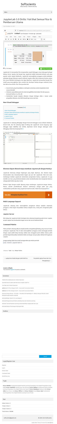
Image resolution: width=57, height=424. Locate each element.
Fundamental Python (43, 387)
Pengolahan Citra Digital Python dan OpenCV (18, 389)
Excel (23, 391)
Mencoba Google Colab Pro (22, 282)
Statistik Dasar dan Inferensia (22, 387)
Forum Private (29, 392)
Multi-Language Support (10, 114)
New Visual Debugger (10, 110)
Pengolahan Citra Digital (36, 385)
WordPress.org (6, 376)
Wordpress (50, 422)
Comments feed (6, 373)
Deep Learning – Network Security (28, 6)
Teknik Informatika (6, 279)
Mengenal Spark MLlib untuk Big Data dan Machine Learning (20, 300)
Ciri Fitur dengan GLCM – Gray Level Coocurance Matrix (20, 288)
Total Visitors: (5, 411)
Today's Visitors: (6, 408)
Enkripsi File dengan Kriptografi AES (15, 306)
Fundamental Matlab (16, 385)
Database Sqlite (43, 389)
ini (22, 129)
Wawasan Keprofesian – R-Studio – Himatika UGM (14, 293)
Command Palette (9, 118)
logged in (12, 269)
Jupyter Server (8, 116)
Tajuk (10, 250)
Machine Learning (25, 385)
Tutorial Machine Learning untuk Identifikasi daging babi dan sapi (22, 303)
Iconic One (34, 422)
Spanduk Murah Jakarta (8, 282)
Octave (34, 391)
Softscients (28, 4)
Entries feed (5, 370)
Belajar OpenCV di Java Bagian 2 (14, 298)
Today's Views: (6, 405)
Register (4, 365)
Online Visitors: (6, 403)
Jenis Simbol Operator (18, 279)
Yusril (3, 285)
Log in (3, 368)
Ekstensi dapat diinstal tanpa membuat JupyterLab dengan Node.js (21, 112)
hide (24, 107)
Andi (3, 298)
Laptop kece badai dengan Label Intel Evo (16, 258)
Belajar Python (18, 250)
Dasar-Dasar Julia (10, 391)
